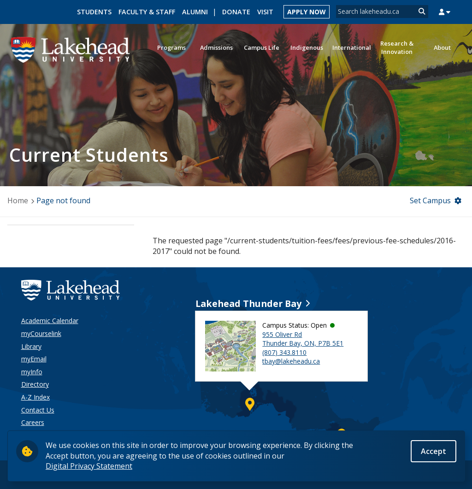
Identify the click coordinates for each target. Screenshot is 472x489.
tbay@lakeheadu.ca (291, 361)
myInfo (31, 371)
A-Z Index (35, 397)
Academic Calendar (49, 320)
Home (17, 200)
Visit (265, 11)
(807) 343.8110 (284, 352)
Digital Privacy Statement (89, 466)
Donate (236, 11)
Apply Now (306, 11)
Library (31, 346)
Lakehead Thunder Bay (248, 303)
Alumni (195, 11)
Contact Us (37, 410)
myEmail (34, 358)
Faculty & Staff (146, 11)
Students (94, 11)
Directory (35, 384)
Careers (32, 422)
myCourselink (41, 333)
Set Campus (430, 200)
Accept (433, 452)
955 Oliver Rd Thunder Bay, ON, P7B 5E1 (302, 339)
